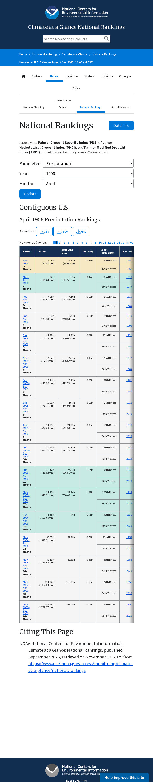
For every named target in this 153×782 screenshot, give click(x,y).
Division (107, 76)
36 (122, 242)
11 (104, 242)
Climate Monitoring (44, 54)
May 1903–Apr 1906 (26, 564)
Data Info (121, 125)
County (125, 76)
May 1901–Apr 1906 (26, 609)
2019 (129, 414)
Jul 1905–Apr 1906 (26, 452)
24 (118, 242)
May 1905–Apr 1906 (26, 497)
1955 (129, 537)
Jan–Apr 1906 (26, 318)
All (55, 242)
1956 (129, 582)
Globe (37, 76)
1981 (129, 380)
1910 (129, 277)
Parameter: (30, 163)
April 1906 (25, 262)
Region (72, 76)
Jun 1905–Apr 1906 (26, 474)
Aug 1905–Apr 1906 (26, 429)
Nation (54, 76)
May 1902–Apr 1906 (26, 586)
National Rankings (104, 54)
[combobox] (76, 82)
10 (100, 242)
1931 (129, 335)
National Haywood (119, 107)
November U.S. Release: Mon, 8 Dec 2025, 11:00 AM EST (56, 62)
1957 (129, 268)
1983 (129, 306)
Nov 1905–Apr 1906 (26, 362)
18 (113, 242)
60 (131, 242)
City (76, 88)
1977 (129, 358)
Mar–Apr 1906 (26, 280)
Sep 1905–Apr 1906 (26, 407)
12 (109, 242)
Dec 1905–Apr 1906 (26, 340)
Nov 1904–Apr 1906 (26, 519)
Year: (24, 173)
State (89, 76)
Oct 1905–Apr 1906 (26, 385)
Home (23, 54)
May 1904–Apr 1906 (26, 542)
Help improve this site (124, 778)
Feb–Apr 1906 (25, 299)
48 (127, 242)
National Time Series (62, 104)
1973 (129, 286)
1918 (129, 402)
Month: (26, 183)
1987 (129, 260)
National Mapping (33, 107)
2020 (129, 525)
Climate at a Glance (74, 54)
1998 (129, 325)
